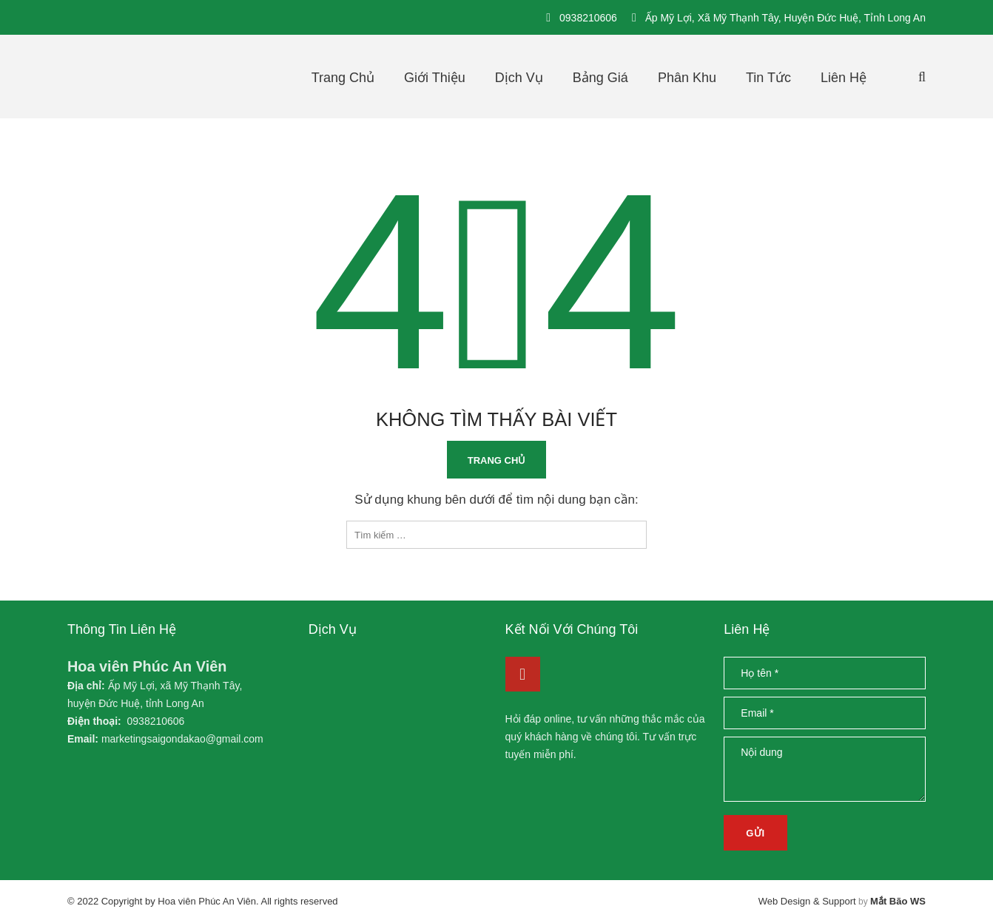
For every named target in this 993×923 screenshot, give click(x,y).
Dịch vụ (519, 77)
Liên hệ (843, 77)
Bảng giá (600, 77)
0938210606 (588, 17)
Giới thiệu (434, 77)
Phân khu (687, 77)
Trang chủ (343, 77)
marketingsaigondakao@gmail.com (182, 739)
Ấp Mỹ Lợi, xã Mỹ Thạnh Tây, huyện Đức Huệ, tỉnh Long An (785, 17)
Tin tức (768, 77)
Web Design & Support (807, 901)
